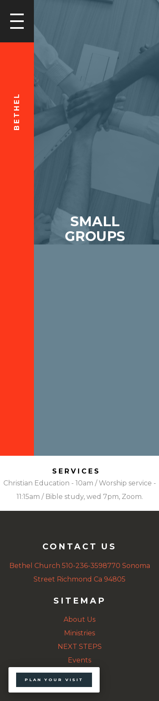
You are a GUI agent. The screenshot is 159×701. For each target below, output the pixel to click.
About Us (79, 619)
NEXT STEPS (80, 647)
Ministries (79, 633)
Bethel (17, 111)
